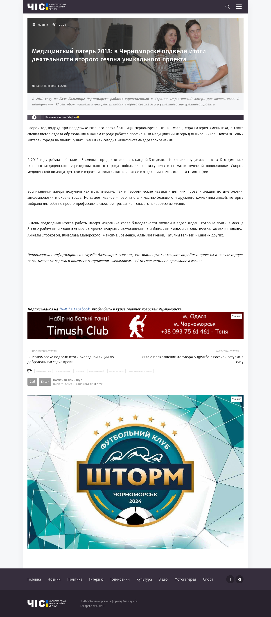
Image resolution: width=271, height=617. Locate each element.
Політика (74, 579)
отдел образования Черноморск (140, 371)
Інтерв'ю (96, 579)
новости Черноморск (116, 371)
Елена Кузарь (79, 371)
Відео (163, 579)
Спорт (208, 579)
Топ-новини (120, 579)
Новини (54, 579)
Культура (144, 579)
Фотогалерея (185, 579)
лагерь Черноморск (63, 371)
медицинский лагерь (43, 371)
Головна (34, 579)
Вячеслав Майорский (96, 371)
